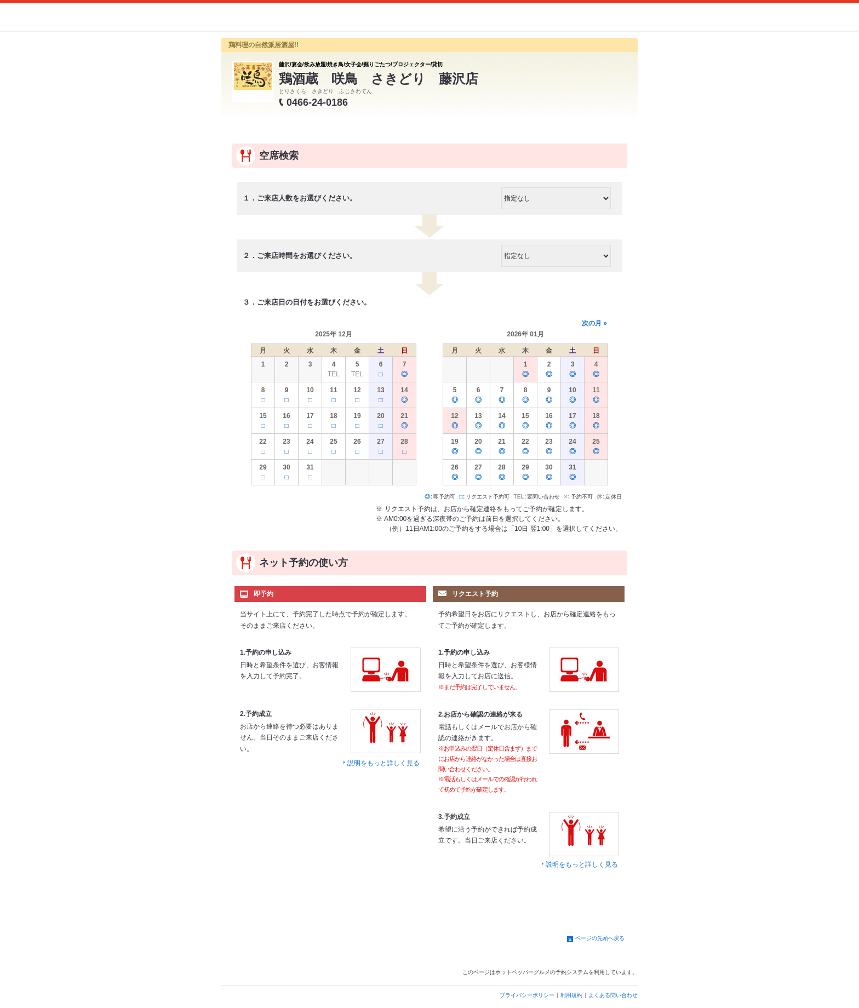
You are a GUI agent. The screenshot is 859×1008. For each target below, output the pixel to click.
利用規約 (571, 995)
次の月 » (594, 323)
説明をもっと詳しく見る (383, 763)
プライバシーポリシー (527, 995)
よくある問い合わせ (613, 995)
